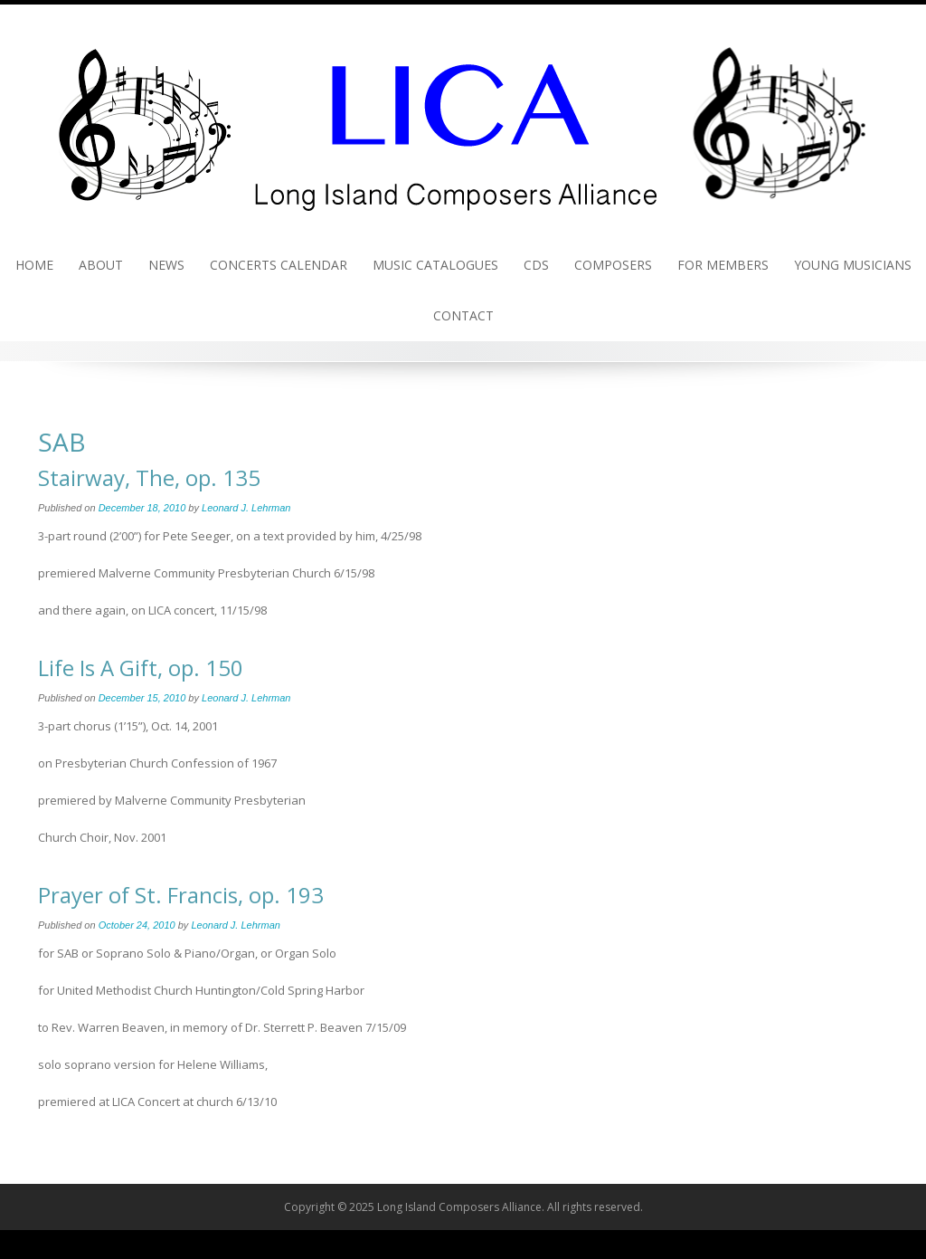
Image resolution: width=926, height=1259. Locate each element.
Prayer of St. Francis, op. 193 (181, 895)
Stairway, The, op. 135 (149, 477)
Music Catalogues (435, 264)
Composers (613, 264)
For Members (723, 264)
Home (34, 264)
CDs (536, 264)
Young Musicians (853, 264)
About (101, 264)
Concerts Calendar (278, 264)
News (166, 264)
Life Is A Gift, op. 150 (140, 667)
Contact (463, 315)
